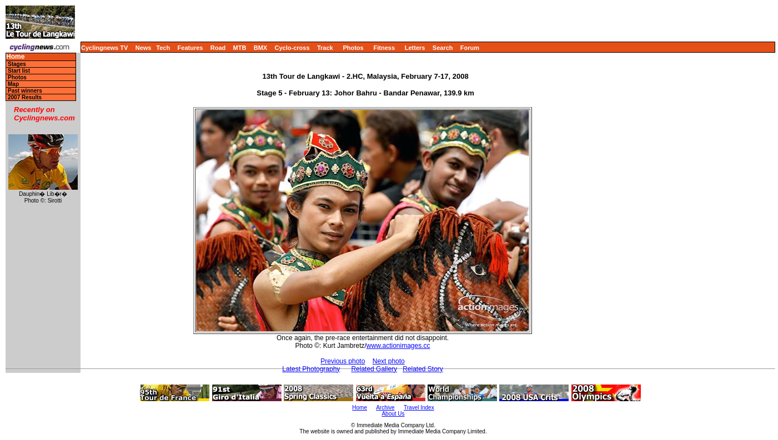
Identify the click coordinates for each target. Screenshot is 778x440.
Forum (469, 47)
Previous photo (342, 361)
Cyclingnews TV (104, 47)
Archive (385, 407)
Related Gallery (374, 369)
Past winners (25, 91)
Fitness (384, 47)
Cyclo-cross (292, 47)
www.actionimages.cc (398, 346)
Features (190, 47)
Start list (19, 71)
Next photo (389, 361)
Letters (415, 47)
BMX (260, 47)
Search (443, 47)
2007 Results (25, 97)
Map (13, 84)
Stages (17, 64)
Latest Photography (311, 369)
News (143, 47)
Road (218, 47)
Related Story (423, 369)
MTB (240, 47)
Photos (353, 47)
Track (325, 47)
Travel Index (419, 407)
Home (15, 56)
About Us (393, 414)
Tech (163, 47)
